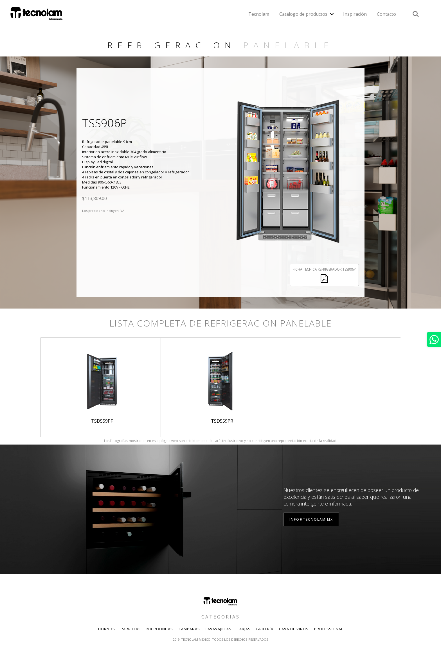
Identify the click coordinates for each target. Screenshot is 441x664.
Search (416, 14)
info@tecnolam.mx (311, 519)
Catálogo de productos (303, 14)
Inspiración (355, 14)
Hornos (106, 628)
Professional (328, 628)
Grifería (264, 628)
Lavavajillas (218, 628)
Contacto (386, 14)
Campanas (189, 628)
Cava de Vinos (294, 628)
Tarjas (244, 628)
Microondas (160, 628)
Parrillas (131, 628)
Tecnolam (258, 14)
